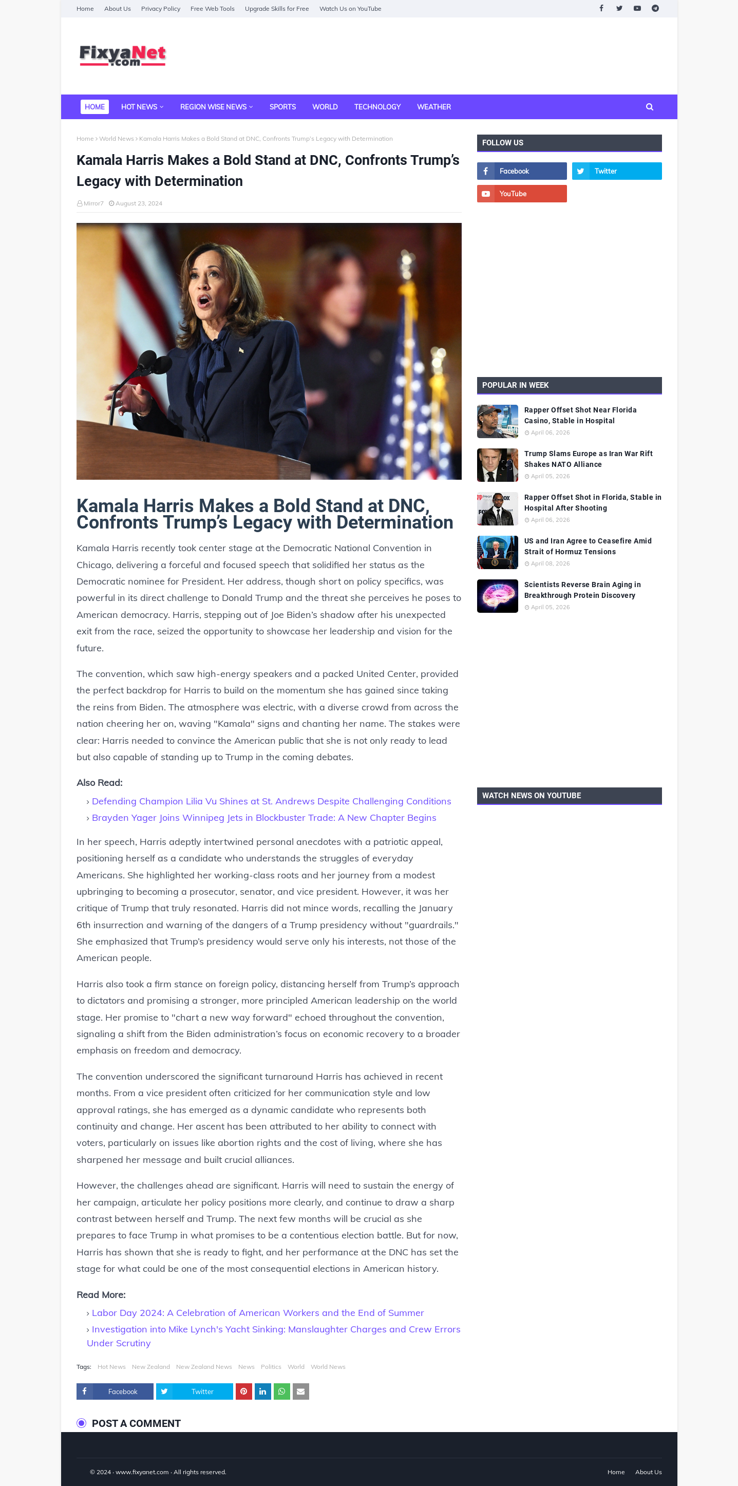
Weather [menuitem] (434, 107)
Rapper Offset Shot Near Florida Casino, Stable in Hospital (580, 415)
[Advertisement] (475, 56)
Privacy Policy (160, 8)
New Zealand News (204, 1366)
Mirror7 (94, 203)
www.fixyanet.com (142, 1472)
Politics (271, 1366)
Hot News (112, 1366)
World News (116, 138)
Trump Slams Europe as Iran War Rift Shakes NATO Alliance (588, 458)
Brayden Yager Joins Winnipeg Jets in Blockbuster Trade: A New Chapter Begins (264, 817)
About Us (117, 8)
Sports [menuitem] (283, 107)
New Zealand (151, 1366)
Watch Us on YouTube (350, 8)
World (296, 1366)
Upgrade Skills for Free (277, 8)
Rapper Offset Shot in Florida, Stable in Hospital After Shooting (593, 502)
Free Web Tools (213, 8)
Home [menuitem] (95, 107)
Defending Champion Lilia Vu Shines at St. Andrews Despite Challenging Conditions (271, 801)
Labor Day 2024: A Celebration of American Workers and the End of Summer (258, 1313)
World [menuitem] (325, 107)
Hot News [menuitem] (139, 107)
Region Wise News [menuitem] (213, 107)
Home (85, 8)
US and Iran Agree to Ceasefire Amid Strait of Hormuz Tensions (588, 546)
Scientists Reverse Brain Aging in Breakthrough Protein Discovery (582, 589)
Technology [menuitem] (377, 107)
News (246, 1366)
